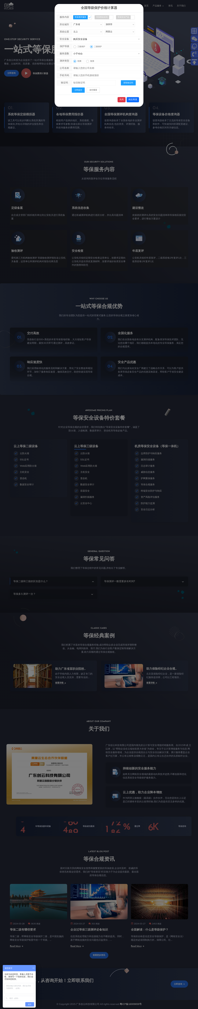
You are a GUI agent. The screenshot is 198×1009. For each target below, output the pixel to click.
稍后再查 (132, 99)
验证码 (64, 82)
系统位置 (64, 32)
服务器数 (64, 53)
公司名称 (64, 68)
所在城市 (64, 24)
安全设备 (64, 39)
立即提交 (78, 90)
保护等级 (64, 46)
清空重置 (93, 90)
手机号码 (64, 75)
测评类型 (64, 61)
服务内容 (64, 17)
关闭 (121, 99)
